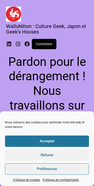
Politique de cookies (26, 180)
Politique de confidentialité (61, 180)
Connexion (44, 44)
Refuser (47, 155)
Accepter (47, 141)
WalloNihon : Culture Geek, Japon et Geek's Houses (46, 29)
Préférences (47, 169)
